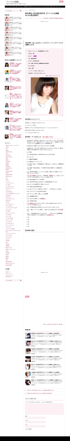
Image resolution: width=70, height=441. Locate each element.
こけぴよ (7, 181)
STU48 (7, 172)
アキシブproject (9, 205)
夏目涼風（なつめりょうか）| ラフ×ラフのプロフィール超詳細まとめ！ (15, 34)
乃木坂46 (7, 240)
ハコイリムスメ (9, 221)
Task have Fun (9, 176)
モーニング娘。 (9, 235)
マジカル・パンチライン (11, 233)
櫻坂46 (7, 256)
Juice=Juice (8, 161)
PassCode (8, 166)
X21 (6, 177)
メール (26, 420)
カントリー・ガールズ (10, 212)
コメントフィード (9, 274)
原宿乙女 (7, 243)
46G (16, 6)
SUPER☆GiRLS (9, 174)
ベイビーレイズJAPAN (10, 228)
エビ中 (45, 324)
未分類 (7, 254)
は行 (48, 6)
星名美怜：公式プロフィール (54, 75)
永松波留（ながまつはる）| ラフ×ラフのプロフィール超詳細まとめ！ (15, 39)
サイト (26, 424)
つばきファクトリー (10, 188)
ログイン (7, 271)
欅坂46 (7, 258)
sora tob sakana (9, 171)
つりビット (8, 189)
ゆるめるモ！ (8, 200)
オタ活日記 (8, 211)
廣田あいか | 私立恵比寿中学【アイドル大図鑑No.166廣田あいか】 (46, 380)
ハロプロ (10, 6)
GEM (7, 158)
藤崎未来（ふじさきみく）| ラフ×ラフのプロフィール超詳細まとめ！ (15, 24)
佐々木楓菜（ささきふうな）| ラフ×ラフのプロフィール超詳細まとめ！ (15, 49)
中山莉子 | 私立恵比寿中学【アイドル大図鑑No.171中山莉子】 (45, 356)
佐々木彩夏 (33, 175)
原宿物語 (7, 245)
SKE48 (7, 169)
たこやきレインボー (10, 186)
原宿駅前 (25, 6)
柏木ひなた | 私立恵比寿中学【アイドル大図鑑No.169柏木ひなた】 (46, 341)
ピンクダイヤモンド (10, 223)
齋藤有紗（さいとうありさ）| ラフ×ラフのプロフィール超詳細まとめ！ (15, 54)
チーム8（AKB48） (10, 218)
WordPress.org (9, 276)
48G (14, 6)
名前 (26, 416)
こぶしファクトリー (10, 182)
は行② (51, 6)
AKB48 (7, 150)
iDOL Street (30, 6)
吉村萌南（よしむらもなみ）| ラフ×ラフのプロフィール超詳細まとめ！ (15, 19)
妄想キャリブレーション (11, 249)
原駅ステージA (9, 247)
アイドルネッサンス (10, 204)
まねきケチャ (8, 196)
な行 (45, 6)
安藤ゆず (51, 175)
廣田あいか (33, 203)
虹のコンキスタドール (10, 263)
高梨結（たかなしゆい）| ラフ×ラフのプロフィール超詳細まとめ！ (15, 44)
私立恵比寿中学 (60, 18)
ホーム (6, 6)
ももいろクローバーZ (10, 198)
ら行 (59, 6)
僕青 (7, 242)
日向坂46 (7, 252)
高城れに (43, 198)
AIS (6, 148)
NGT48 (7, 163)
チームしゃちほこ (9, 219)
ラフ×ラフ (8, 238)
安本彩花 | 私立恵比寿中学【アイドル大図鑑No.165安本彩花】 (45, 349)
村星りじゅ (51, 215)
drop (7, 153)
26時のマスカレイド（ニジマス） (12, 145)
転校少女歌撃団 (9, 265)
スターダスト (20, 6)
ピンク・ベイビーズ (10, 225)
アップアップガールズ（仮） (11, 207)
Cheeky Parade (9, 151)
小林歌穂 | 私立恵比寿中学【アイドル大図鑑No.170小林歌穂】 (45, 372)
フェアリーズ (8, 226)
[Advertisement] (44, 30)
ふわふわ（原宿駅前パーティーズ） (13, 193)
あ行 (34, 6)
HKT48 (7, 160)
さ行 (40, 6)
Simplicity (38, 438)
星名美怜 (49, 324)
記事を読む (33, 338)
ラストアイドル (9, 236)
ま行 (54, 6)
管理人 (61, 324)
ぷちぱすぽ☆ (8, 195)
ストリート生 (8, 216)
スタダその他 (8, 214)
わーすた (7, 202)
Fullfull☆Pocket (9, 156)
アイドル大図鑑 (12, 2)
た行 (42, 6)
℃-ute (7, 179)
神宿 (7, 259)
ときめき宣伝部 (9, 191)
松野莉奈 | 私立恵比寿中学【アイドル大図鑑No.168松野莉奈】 (45, 333)
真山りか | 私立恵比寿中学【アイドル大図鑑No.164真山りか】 (45, 364)
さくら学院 (8, 184)
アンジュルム (8, 209)
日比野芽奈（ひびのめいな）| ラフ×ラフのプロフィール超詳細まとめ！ (15, 29)
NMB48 (7, 164)
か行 (37, 6)
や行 (57, 6)
